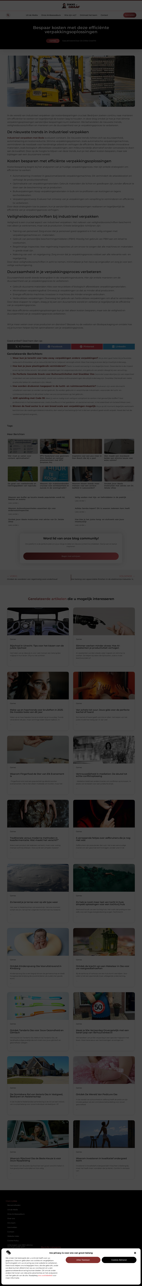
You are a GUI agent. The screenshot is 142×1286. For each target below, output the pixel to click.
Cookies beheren (119, 1260)
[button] (135, 1253)
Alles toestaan (83, 1260)
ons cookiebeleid (45, 1275)
